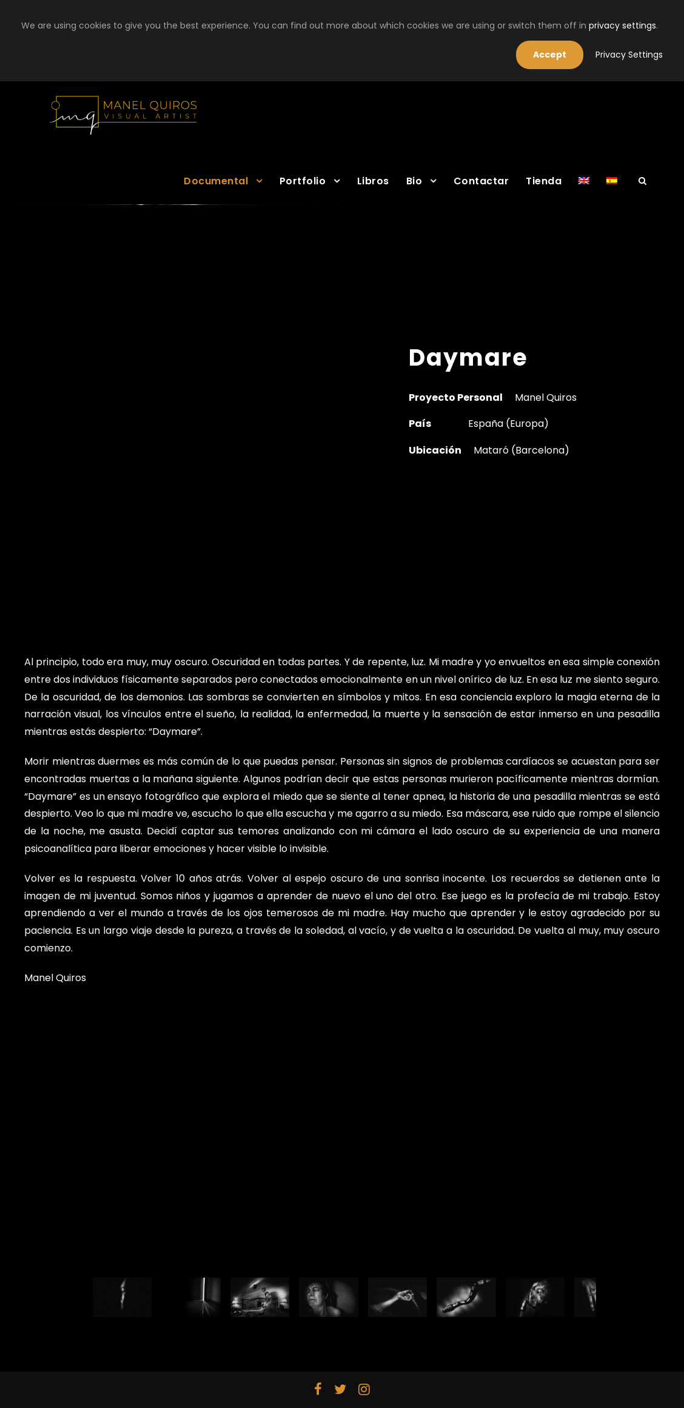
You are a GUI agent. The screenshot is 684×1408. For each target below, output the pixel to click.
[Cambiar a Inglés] (583, 188)
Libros (373, 181)
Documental (216, 181)
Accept (549, 55)
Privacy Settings (629, 55)
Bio (414, 181)
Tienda (544, 181)
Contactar (481, 181)
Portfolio (303, 181)
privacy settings (622, 25)
